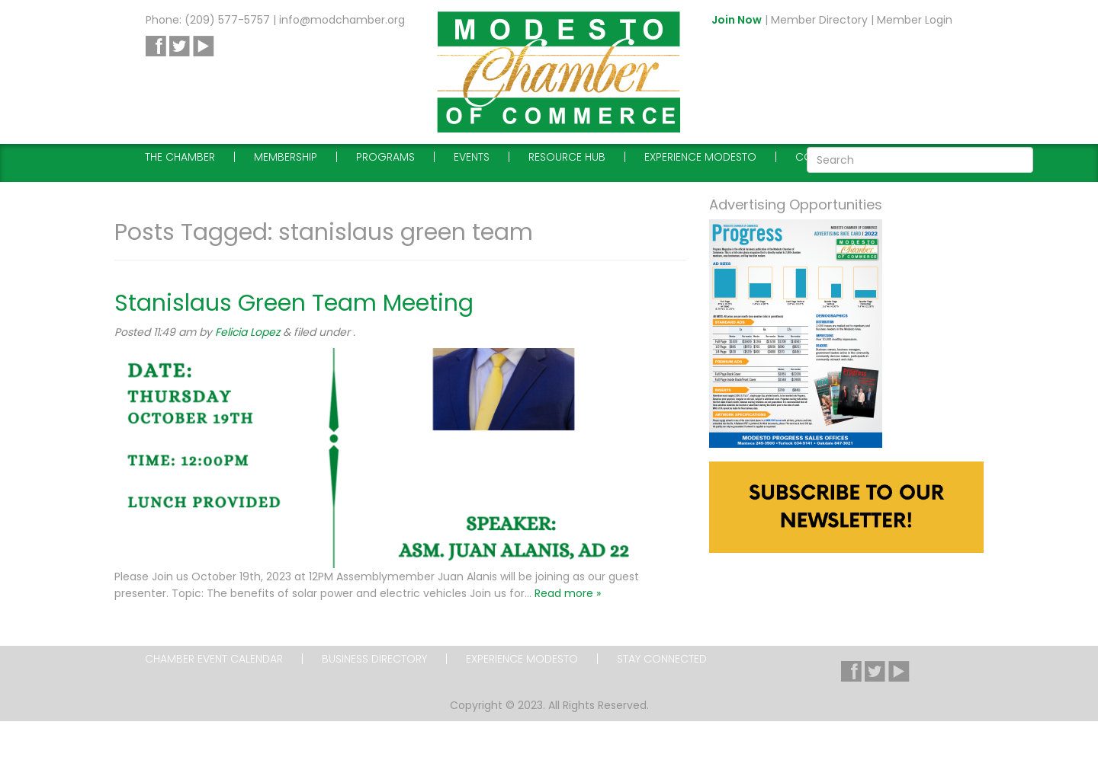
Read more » (568, 593)
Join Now (736, 19)
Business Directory (374, 658)
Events (472, 157)
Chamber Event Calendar (214, 658)
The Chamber (180, 157)
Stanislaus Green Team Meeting (294, 303)
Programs (385, 157)
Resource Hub (566, 157)
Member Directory (819, 19)
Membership (285, 157)
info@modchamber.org (342, 19)
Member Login (914, 19)
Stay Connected (662, 658)
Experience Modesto (700, 157)
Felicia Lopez (247, 332)
